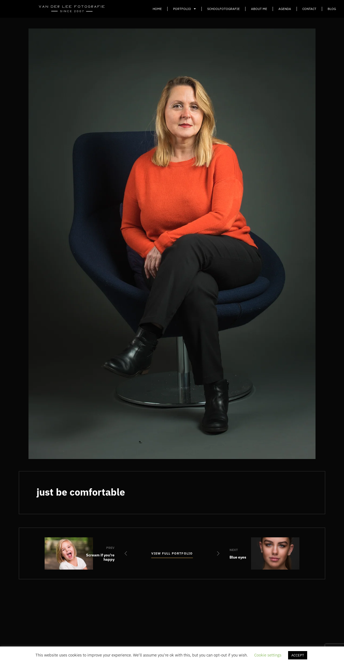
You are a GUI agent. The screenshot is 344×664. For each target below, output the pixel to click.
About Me (259, 9)
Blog (332, 9)
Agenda (284, 9)
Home (157, 9)
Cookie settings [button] (267, 655)
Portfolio (184, 9)
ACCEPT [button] (297, 655)
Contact (309, 9)
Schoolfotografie (223, 9)
